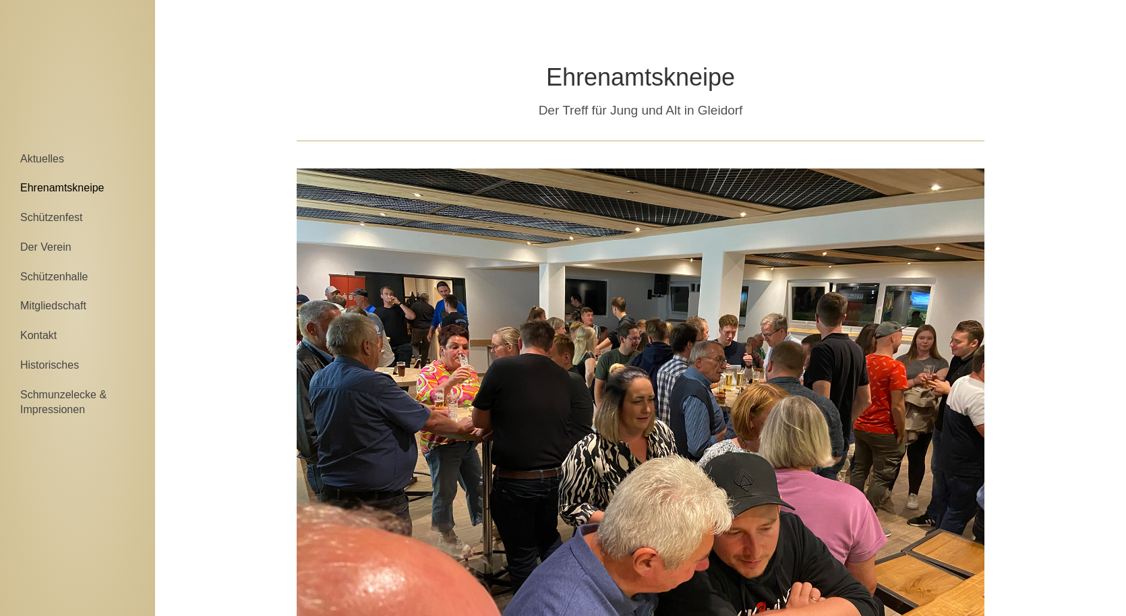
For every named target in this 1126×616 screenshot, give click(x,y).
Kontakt (38, 335)
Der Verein (45, 247)
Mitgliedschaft (53, 305)
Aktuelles (42, 158)
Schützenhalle (54, 276)
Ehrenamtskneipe (62, 187)
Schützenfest (51, 217)
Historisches (49, 365)
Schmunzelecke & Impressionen (63, 402)
